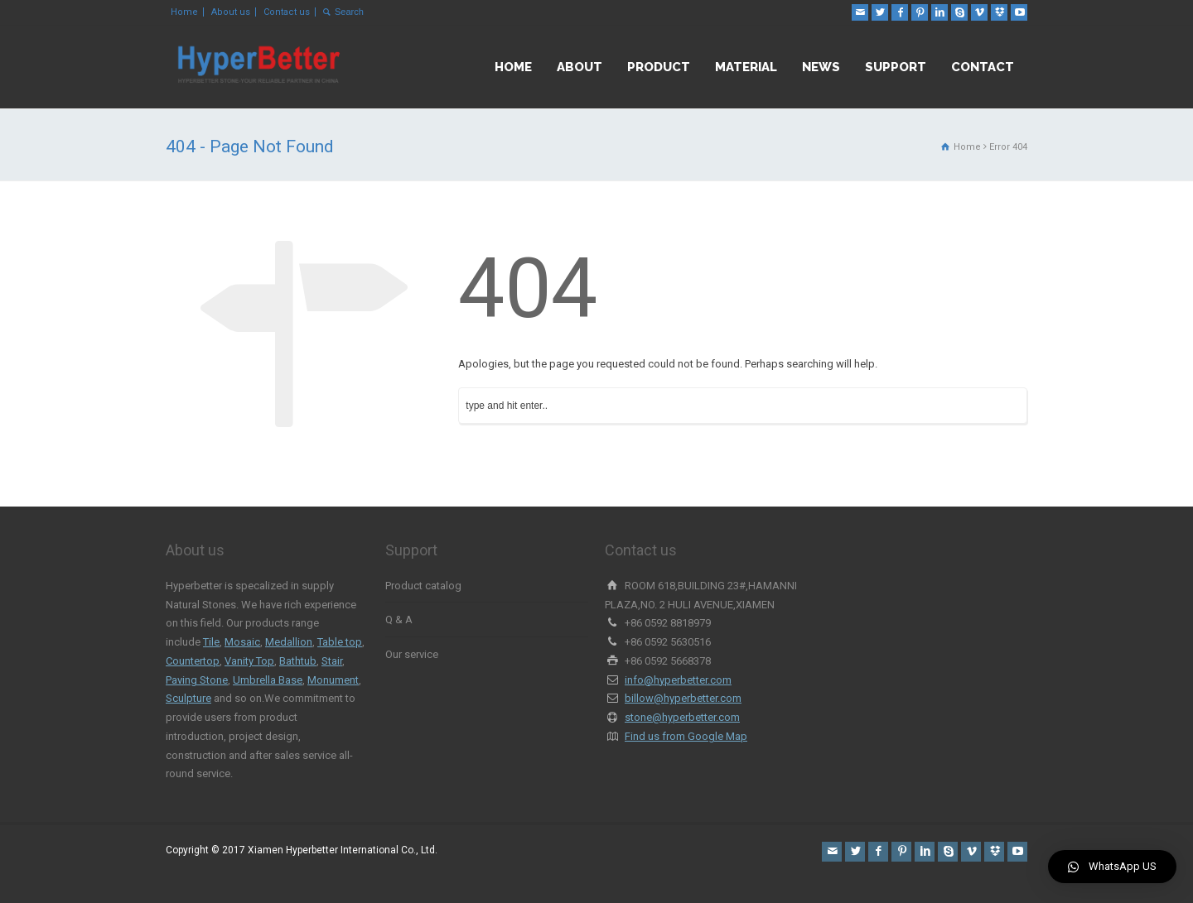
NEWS (821, 67)
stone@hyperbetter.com (682, 717)
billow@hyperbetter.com (683, 698)
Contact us (286, 12)
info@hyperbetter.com (678, 680)
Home (184, 12)
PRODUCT (658, 67)
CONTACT (982, 67)
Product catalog (423, 585)
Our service (411, 654)
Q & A (399, 619)
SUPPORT (895, 67)
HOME (513, 67)
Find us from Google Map (686, 736)
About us (230, 12)
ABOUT (579, 67)
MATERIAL (746, 67)
